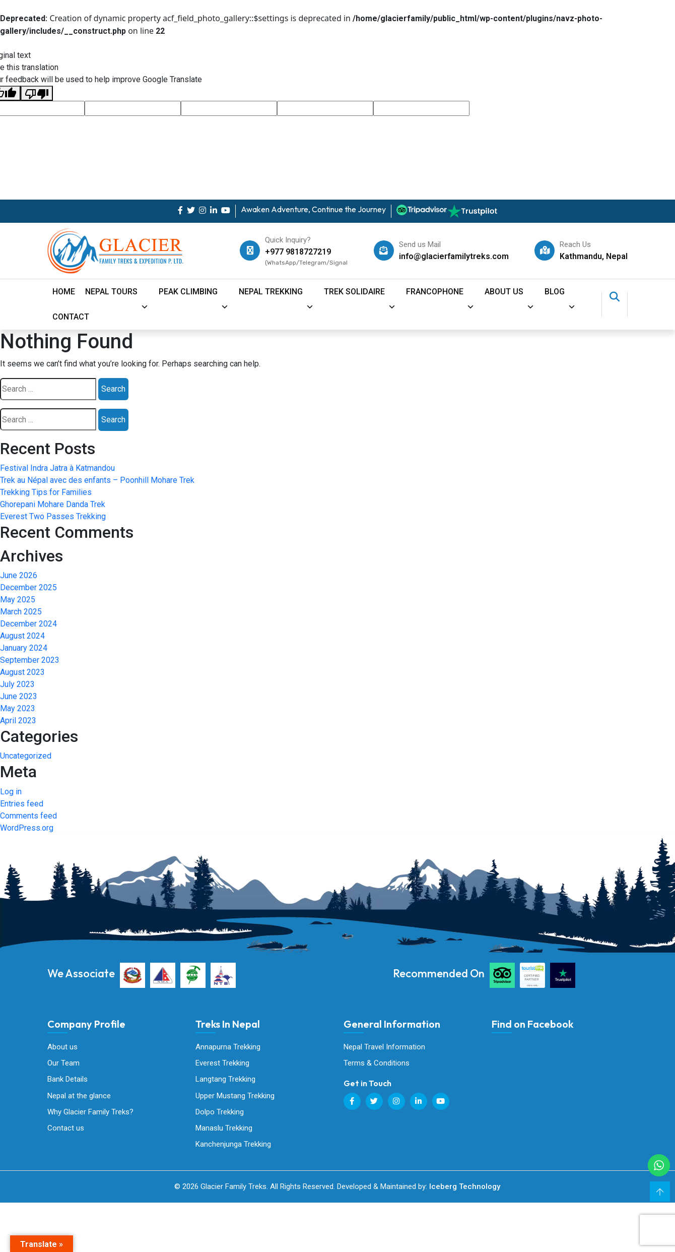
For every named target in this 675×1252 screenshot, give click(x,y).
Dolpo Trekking (219, 1112)
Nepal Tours (117, 295)
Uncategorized (25, 756)
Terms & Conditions (377, 1063)
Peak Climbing (194, 295)
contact (70, 317)
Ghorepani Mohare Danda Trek (52, 504)
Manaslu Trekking (223, 1129)
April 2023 (18, 720)
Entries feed (21, 803)
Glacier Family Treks (567, 1091)
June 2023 (18, 696)
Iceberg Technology (464, 1188)
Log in (11, 791)
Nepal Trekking (276, 295)
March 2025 (21, 611)
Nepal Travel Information (384, 1046)
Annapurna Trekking (227, 1046)
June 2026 (18, 575)
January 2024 (23, 648)
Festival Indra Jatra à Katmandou (57, 468)
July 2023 (17, 684)
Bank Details (67, 1079)
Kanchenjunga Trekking (233, 1145)
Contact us (65, 1129)
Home (63, 291)
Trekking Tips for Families (46, 492)
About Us (509, 295)
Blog (560, 295)
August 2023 (22, 672)
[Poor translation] (37, 93)
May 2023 (17, 708)
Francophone (440, 295)
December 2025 (28, 587)
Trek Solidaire (360, 295)
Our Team (63, 1063)
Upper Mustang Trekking (235, 1096)
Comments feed (28, 816)
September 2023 (29, 660)
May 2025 (17, 599)
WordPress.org (26, 828)
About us (62, 1046)
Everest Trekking (222, 1063)
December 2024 (28, 624)
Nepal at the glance (79, 1096)
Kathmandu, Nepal (594, 256)
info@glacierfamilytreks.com (454, 256)
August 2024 (22, 636)
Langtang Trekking (225, 1079)
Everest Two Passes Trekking (53, 516)
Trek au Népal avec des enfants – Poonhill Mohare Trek (97, 480)
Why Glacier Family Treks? (90, 1112)
